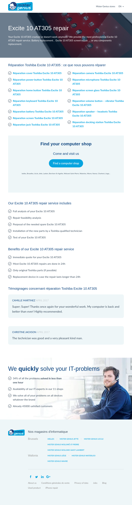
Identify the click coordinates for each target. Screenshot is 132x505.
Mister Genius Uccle (93, 439)
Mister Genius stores (105, 6)
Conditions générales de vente (55, 483)
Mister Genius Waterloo (83, 455)
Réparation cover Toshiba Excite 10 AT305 (37, 73)
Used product (34, 488)
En (120, 6)
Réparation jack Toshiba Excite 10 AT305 (36, 124)
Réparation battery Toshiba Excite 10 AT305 (38, 111)
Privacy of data (81, 483)
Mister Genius (20, 6)
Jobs (95, 483)
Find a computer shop (66, 163)
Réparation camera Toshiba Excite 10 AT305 (97, 73)
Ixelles (51, 439)
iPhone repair (51, 488)
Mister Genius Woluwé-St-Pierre (63, 444)
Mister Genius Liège (57, 455)
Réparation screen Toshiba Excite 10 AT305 (38, 118)
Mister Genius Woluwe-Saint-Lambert (66, 450)
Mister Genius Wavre (58, 461)
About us (32, 483)
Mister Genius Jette (69, 439)
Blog (104, 483)
